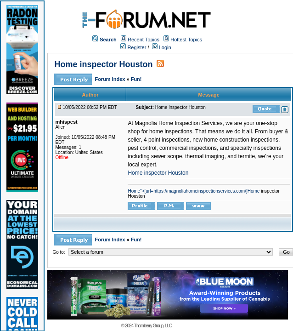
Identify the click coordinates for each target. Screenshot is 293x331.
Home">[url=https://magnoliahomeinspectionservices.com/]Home (193, 191)
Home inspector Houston (103, 64)
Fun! (136, 79)
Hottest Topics (186, 39)
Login (161, 47)
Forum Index (110, 79)
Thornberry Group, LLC (153, 325)
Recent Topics (143, 39)
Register (133, 47)
